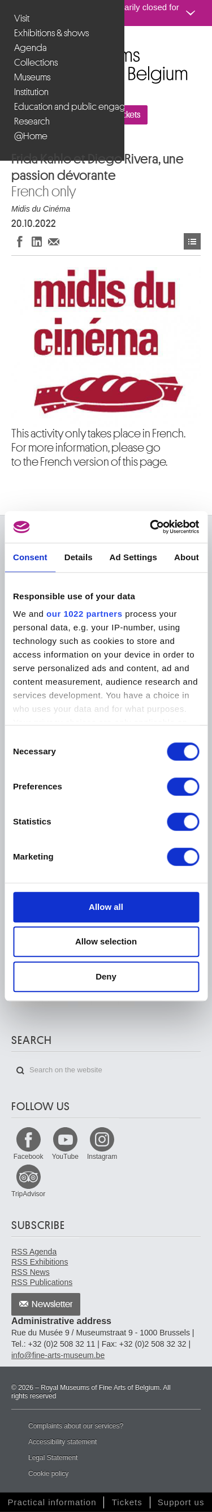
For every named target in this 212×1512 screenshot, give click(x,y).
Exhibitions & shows (51, 33)
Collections (36, 62)
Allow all (106, 907)
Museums (32, 77)
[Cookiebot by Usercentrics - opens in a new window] (151, 526)
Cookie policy (48, 1473)
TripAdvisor (28, 1194)
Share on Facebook (19, 241)
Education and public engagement (63, 106)
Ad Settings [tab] (133, 557)
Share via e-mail (53, 241)
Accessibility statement (62, 1442)
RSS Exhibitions (39, 1261)
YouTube (65, 1157)
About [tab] (186, 557)
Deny (106, 976)
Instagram (102, 1157)
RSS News (30, 1272)
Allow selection (106, 941)
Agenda (30, 48)
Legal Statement (52, 1458)
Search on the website (20, 1070)
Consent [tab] (30, 557)
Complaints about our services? (75, 1426)
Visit (21, 18)
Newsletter (52, 1304)
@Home (30, 136)
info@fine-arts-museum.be (58, 1355)
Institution (31, 92)
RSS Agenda (34, 1251)
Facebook (29, 1157)
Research (32, 121)
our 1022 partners (84, 613)
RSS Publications (41, 1282)
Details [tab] (78, 557)
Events (192, 241)
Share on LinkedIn (36, 241)
